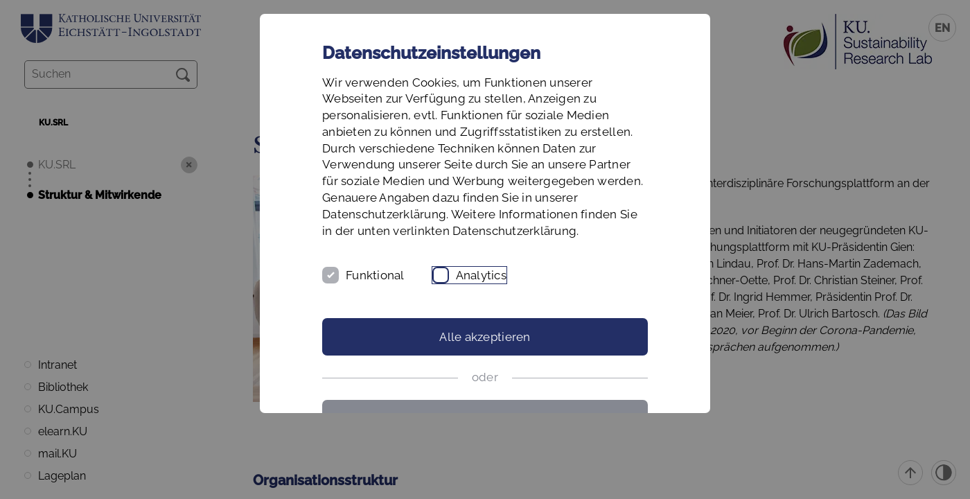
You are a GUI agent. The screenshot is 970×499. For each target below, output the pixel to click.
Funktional (375, 275)
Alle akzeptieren (484, 337)
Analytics (481, 275)
